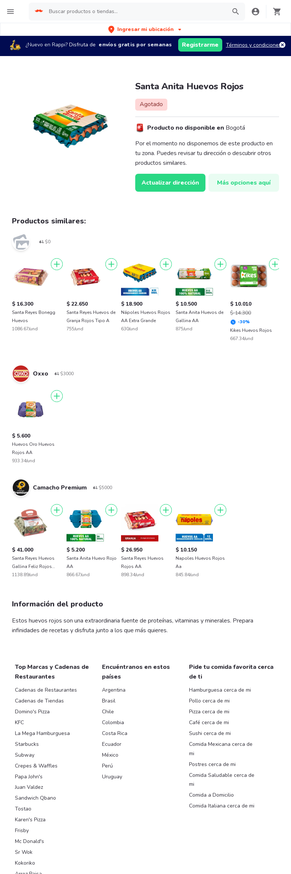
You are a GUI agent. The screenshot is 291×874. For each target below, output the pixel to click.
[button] (145, 29)
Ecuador (111, 744)
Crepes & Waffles (36, 765)
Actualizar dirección (170, 183)
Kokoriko (25, 863)
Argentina (114, 690)
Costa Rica (114, 733)
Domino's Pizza (32, 711)
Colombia (113, 722)
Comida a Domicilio (211, 795)
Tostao (23, 808)
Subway (24, 755)
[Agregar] (57, 264)
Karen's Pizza (30, 819)
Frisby (22, 830)
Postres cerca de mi (212, 764)
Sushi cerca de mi (210, 733)
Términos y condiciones (253, 45)
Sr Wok (23, 852)
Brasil (108, 700)
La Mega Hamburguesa (42, 733)
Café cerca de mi (209, 722)
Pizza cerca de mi (209, 711)
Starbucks (27, 744)
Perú (107, 765)
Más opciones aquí (243, 183)
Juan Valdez (29, 787)
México (110, 755)
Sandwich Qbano (35, 798)
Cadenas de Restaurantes (46, 690)
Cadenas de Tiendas (39, 700)
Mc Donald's (29, 841)
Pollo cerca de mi (209, 700)
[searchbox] (135, 12)
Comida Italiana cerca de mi (221, 805)
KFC (19, 722)
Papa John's (29, 776)
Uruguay (112, 776)
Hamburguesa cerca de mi (220, 690)
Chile (108, 711)
